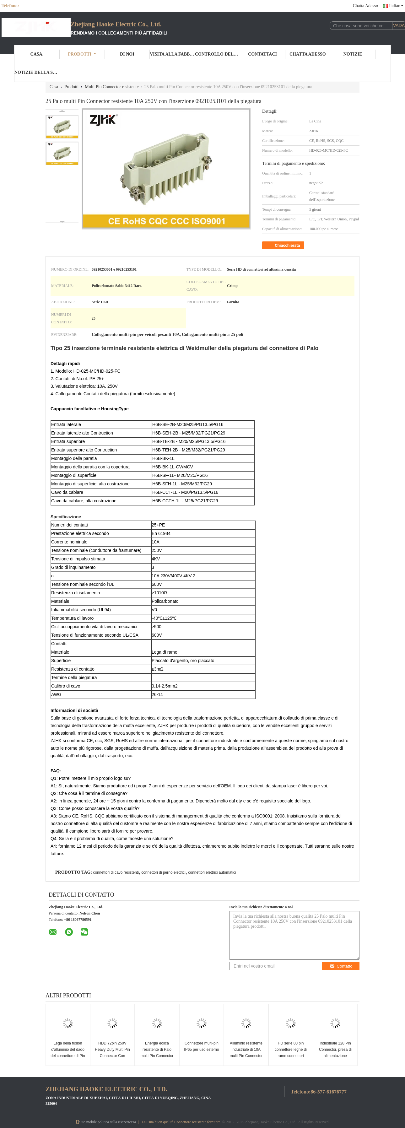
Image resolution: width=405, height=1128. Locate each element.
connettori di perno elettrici (163, 872)
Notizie (352, 54)
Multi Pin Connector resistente (111, 86)
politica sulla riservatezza (117, 1122)
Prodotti (82, 54)
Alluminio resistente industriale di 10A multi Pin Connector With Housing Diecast (246, 1052)
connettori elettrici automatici (212, 872)
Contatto (340, 966)
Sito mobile (86, 1122)
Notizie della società (37, 72)
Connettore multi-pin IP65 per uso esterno (201, 1046)
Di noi (127, 54)
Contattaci (262, 54)
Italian (396, 5)
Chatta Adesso (365, 5)
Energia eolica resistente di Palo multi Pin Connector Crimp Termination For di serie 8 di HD (157, 1056)
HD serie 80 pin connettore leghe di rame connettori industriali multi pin (291, 1052)
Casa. (37, 54)
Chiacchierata (283, 245)
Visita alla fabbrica (172, 54)
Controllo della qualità (217, 54)
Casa (54, 86)
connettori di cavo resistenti (115, 872)
